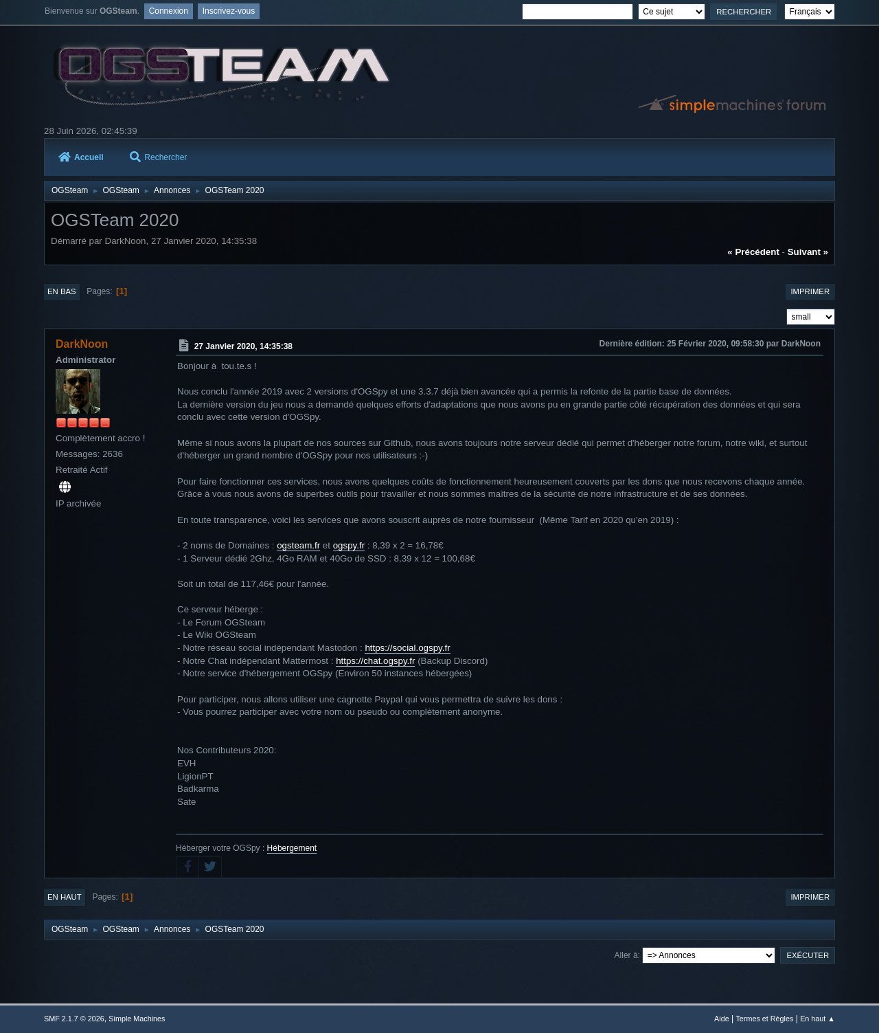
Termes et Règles (764, 1018)
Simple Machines (137, 1018)
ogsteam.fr (298, 545)
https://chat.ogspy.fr (375, 661)
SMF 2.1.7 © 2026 (74, 1018)
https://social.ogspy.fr (407, 648)
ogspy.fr (349, 545)
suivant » (808, 252)
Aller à (626, 955)
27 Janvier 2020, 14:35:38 (243, 346)
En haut (64, 897)
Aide (721, 1018)
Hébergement (292, 848)
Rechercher (158, 157)
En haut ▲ (817, 1018)
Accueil (81, 157)
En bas (61, 291)
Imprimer (810, 291)
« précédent (753, 252)
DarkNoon (82, 344)
